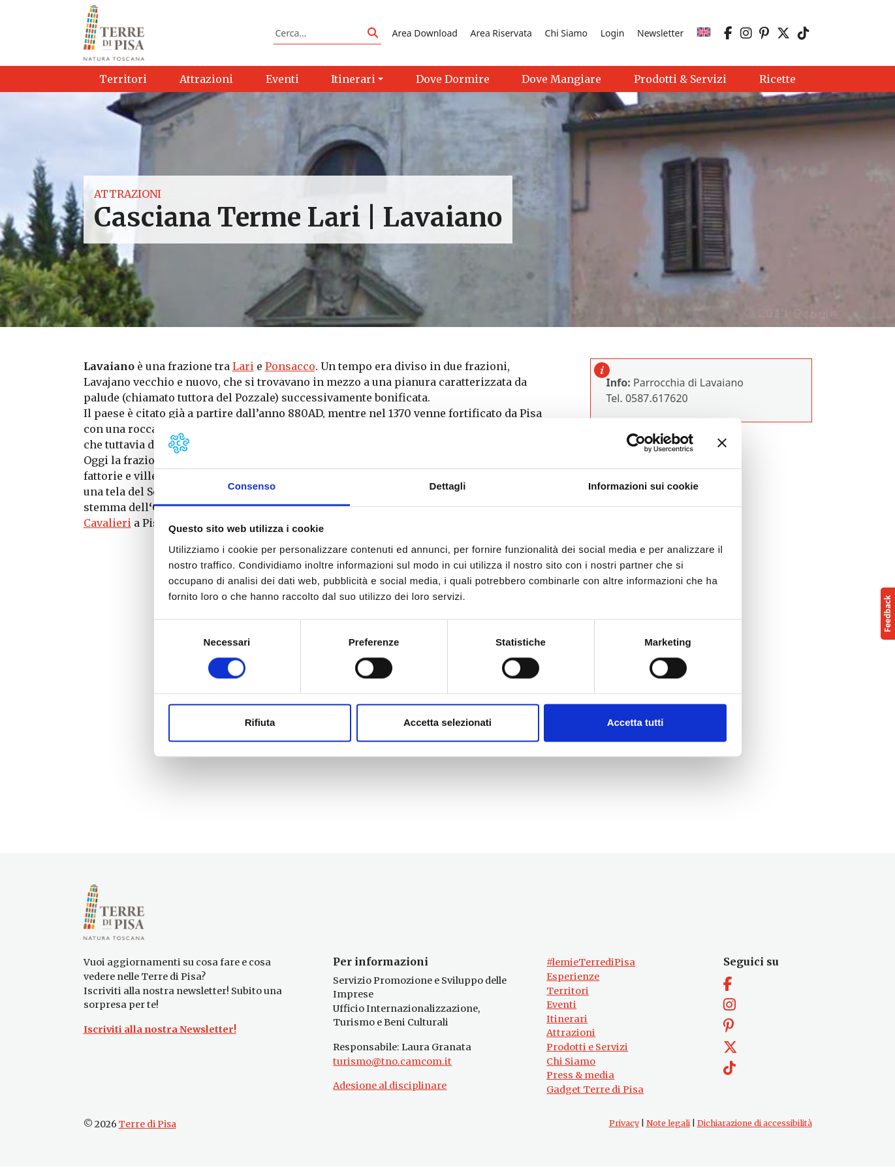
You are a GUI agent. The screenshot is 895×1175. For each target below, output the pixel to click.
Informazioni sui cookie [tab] (643, 486)
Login (613, 35)
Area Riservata (501, 35)
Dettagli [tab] (448, 486)
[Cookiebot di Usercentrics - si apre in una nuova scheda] (636, 443)
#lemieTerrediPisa (590, 971)
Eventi (561, 1013)
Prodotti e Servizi (587, 1055)
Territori (567, 999)
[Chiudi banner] (722, 443)
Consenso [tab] (251, 486)
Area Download (424, 35)
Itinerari (567, 1027)
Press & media (580, 1083)
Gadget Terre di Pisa (595, 1098)
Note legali (668, 1131)
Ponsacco (290, 370)
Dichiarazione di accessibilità (754, 1131)
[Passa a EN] (704, 35)
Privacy (624, 1131)
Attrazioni (127, 198)
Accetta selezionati (447, 722)
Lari (243, 370)
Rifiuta (260, 722)
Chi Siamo (566, 35)
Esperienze (572, 985)
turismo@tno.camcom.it (392, 1069)
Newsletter (660, 35)
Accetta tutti (635, 722)
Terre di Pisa (147, 1132)
